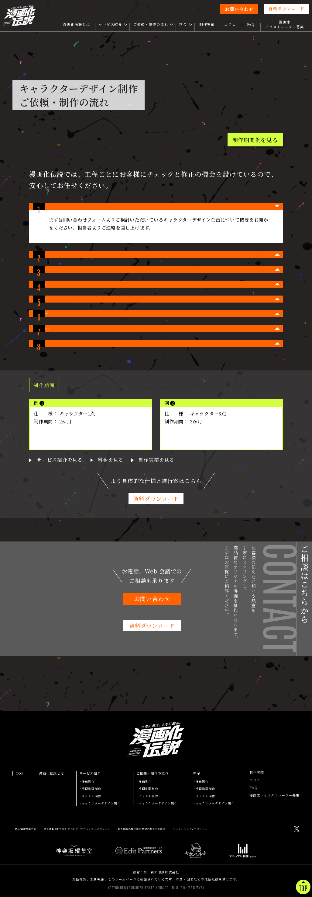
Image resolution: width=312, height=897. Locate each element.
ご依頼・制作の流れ (150, 24)
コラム (230, 24)
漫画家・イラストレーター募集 (274, 795)
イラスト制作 (91, 796)
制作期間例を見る (255, 140)
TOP (20, 773)
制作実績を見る (140, 515)
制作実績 (207, 24)
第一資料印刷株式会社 (161, 872)
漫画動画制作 (91, 789)
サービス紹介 (110, 24)
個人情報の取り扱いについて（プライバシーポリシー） (77, 829)
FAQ (251, 24)
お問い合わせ (239, 9)
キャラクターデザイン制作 (101, 803)
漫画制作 (88, 781)
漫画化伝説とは (76, 24)
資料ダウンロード (286, 8)
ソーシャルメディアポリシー (190, 829)
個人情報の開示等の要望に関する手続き (142, 829)
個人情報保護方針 (25, 829)
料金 (183, 24)
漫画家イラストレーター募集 (284, 24)
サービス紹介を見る (55, 515)
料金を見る (100, 515)
